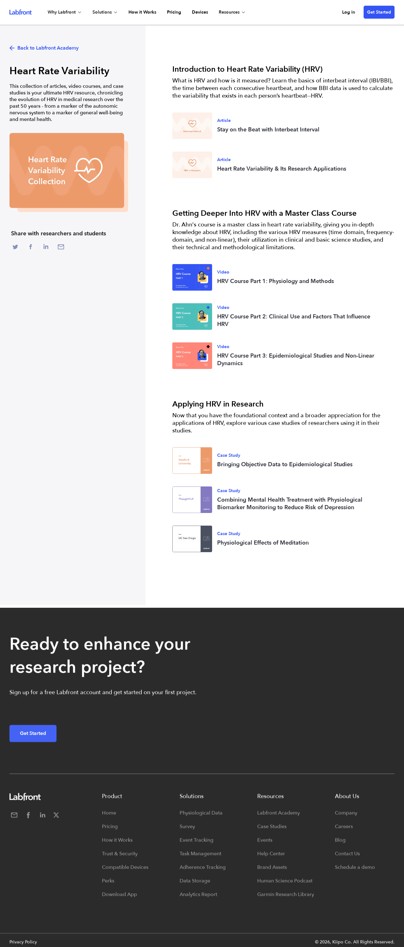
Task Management (200, 857)
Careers (344, 829)
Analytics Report (198, 897)
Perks (108, 884)
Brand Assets (272, 870)
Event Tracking (196, 843)
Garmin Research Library (285, 897)
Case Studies (272, 829)
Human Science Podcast (284, 884)
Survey (187, 829)
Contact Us (347, 857)
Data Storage (195, 884)
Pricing (174, 12)
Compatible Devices (125, 870)
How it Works (142, 12)
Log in (348, 12)
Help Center (271, 857)
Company (346, 816)
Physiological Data (201, 816)
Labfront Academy (278, 816)
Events (264, 843)
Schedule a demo (355, 870)
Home (109, 816)
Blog (340, 843)
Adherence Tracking (203, 870)
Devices (200, 12)
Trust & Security (120, 857)
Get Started (379, 12)
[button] (65, 12)
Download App (119, 897)
